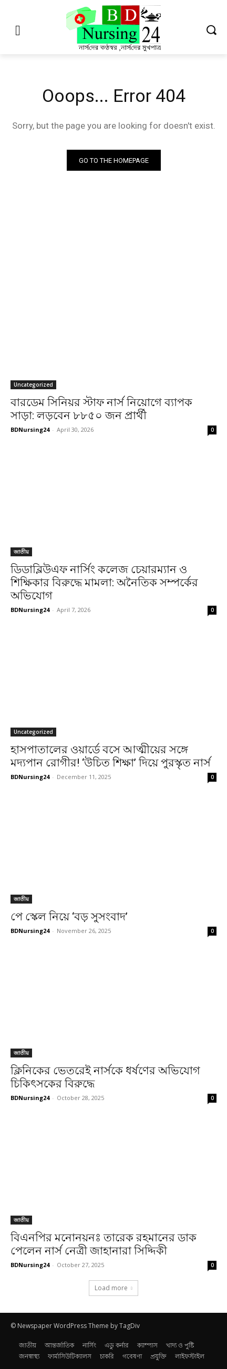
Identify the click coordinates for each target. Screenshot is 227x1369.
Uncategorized (33, 384)
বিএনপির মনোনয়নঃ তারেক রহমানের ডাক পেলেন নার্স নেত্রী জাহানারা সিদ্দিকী (104, 1244)
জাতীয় (21, 551)
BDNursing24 (30, 429)
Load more (113, 1287)
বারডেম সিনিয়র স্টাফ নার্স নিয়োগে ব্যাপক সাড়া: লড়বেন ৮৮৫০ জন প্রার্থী (101, 409)
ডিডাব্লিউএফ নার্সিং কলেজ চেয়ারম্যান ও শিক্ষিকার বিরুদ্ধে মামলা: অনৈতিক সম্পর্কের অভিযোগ (104, 582)
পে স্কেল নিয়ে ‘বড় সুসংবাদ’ (69, 916)
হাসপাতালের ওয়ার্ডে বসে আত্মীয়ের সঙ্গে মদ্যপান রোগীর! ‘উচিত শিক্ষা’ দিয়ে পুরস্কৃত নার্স (111, 756)
